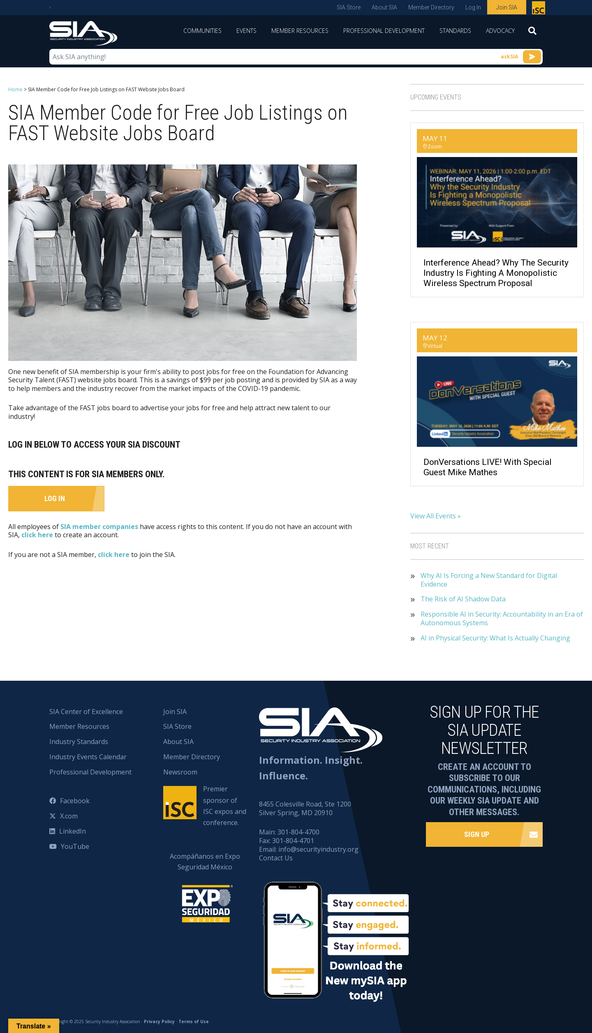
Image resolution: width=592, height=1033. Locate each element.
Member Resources (299, 31)
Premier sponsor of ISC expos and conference (539, 9)
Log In (473, 7)
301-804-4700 (298, 832)
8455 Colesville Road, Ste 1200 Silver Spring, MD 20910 (305, 808)
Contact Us (276, 857)
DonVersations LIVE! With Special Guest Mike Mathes (487, 467)
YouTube (75, 846)
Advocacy (500, 31)
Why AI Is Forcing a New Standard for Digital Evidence (489, 580)
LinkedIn (72, 831)
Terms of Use (193, 1021)
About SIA (384, 7)
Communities (202, 31)
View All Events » (435, 515)
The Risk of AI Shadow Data (463, 599)
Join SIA (506, 7)
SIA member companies (99, 526)
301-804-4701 (293, 840)
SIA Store (349, 7)
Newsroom (180, 771)
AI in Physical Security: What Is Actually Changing (495, 638)
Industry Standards (78, 741)
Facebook (75, 800)
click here (37, 534)
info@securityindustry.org (318, 849)
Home (15, 89)
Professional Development (384, 31)
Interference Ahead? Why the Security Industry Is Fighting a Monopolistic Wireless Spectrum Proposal (496, 273)
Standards (455, 31)
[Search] (532, 33)
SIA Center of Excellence (86, 711)
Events (246, 31)
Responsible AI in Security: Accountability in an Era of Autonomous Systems (502, 618)
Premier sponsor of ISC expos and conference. (224, 805)
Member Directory (431, 7)
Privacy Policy (159, 1021)
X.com (69, 815)
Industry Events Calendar (88, 756)
